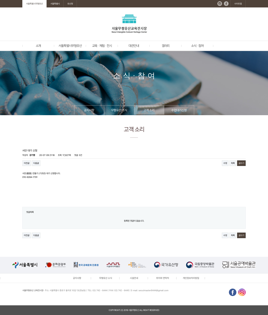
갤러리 (165, 45)
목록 (233, 163)
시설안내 (134, 278)
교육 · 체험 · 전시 (102, 45)
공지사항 (89, 110)
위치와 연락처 (162, 278)
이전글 (26, 163)
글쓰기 (241, 163)
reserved (154, 310)
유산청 (70, 3)
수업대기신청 (179, 110)
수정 (225, 163)
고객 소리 (148, 110)
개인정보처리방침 (191, 278)
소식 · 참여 (197, 45)
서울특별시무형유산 (34, 3)
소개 (38, 45)
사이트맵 (238, 3)
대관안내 (134, 45)
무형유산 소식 (119, 110)
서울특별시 (55, 3)
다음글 (36, 163)
